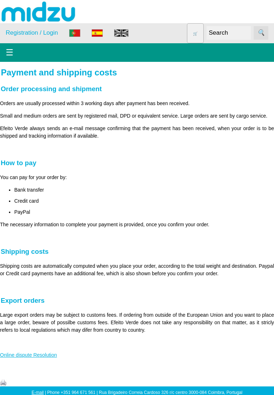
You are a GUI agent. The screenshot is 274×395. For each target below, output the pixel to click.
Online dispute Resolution (28, 355)
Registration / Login (32, 32)
